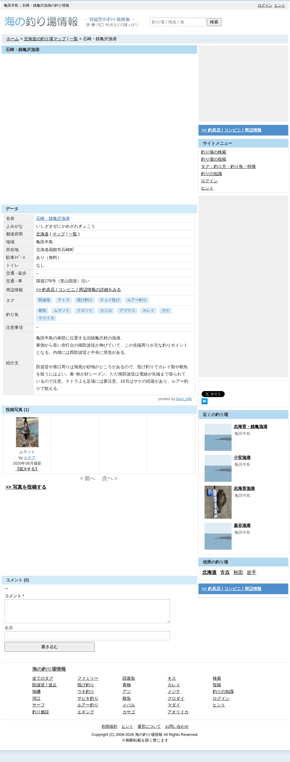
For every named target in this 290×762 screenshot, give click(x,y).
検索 (214, 22)
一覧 (73, 38)
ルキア (29, 457)
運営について (149, 726)
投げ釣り (85, 300)
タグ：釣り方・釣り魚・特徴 (228, 166)
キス (172, 678)
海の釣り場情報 (49, 669)
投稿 (217, 684)
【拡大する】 (27, 469)
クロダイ (176, 698)
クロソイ (85, 310)
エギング (85, 711)
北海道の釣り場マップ (45, 38)
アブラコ (127, 310)
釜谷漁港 (242, 525)
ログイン (265, 5)
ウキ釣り (85, 691)
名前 (9, 627)
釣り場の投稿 (213, 159)
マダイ (174, 705)
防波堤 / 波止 (44, 684)
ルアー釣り (137, 300)
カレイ (148, 310)
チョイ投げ (110, 300)
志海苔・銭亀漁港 (250, 426)
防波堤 (44, 300)
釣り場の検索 (213, 152)
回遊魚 (128, 678)
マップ (58, 234)
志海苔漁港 (244, 488)
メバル (128, 705)
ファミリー (87, 678)
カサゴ (128, 711)
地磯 (36, 691)
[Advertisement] (99, 190)
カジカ (106, 310)
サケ (166, 310)
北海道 (42, 234)
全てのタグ (42, 678)
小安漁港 (242, 457)
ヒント (279, 5)
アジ (126, 691)
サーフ (38, 705)
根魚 (42, 310)
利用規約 (109, 726)
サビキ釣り (87, 698)
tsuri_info (184, 398)
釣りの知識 (211, 173)
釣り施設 (40, 711)
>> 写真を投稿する (26, 487)
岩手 (251, 572)
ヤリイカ (46, 318)
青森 (225, 572)
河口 (36, 698)
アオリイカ (178, 711)
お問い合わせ (177, 726)
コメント (13, 596)
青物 (126, 684)
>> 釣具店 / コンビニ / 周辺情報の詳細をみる (78, 289)
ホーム (12, 38)
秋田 (238, 572)
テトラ (63, 300)
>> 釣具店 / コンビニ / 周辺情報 (231, 130)
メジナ (174, 691)
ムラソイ (61, 310)
